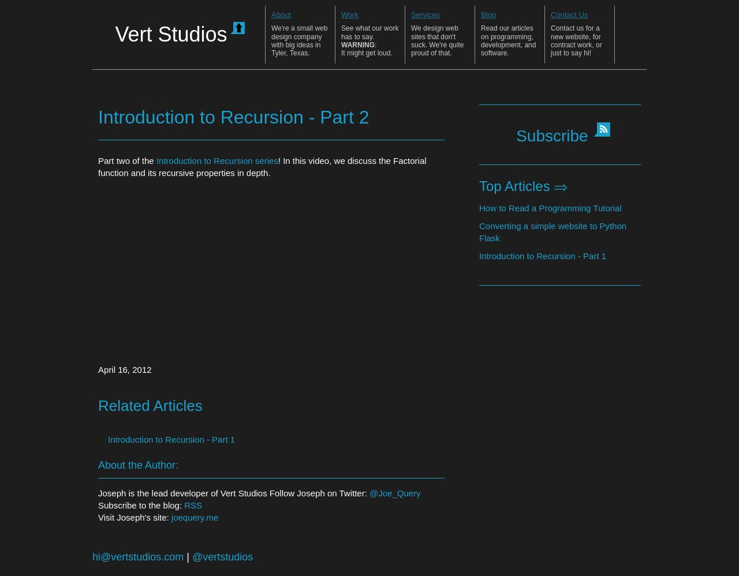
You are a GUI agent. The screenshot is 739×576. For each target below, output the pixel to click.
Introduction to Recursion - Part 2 (234, 117)
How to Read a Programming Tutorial (550, 208)
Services (425, 14)
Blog (488, 14)
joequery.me (194, 517)
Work (350, 14)
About (281, 14)
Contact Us (569, 14)
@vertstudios (222, 557)
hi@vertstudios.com (138, 557)
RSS (193, 505)
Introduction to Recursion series (217, 161)
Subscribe (552, 136)
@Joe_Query (395, 493)
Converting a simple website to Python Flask (552, 232)
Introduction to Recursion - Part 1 (542, 256)
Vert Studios (180, 34)
